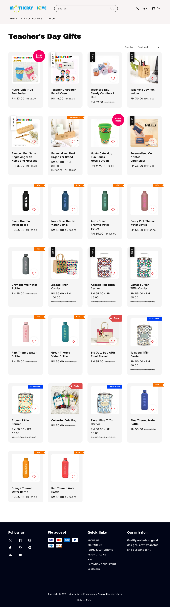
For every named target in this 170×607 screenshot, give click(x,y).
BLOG (52, 18)
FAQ (89, 559)
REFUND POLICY (96, 554)
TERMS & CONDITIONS (100, 549)
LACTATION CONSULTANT (101, 564)
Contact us (93, 569)
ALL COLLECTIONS (31, 18)
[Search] (112, 8)
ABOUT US (93, 540)
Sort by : (129, 47)
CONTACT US (94, 545)
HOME (13, 18)
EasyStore (116, 594)
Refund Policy (85, 600)
